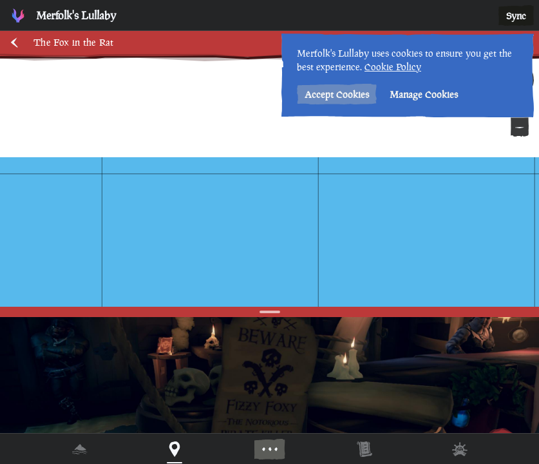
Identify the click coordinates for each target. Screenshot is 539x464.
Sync (516, 16)
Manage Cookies (424, 94)
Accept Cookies (337, 94)
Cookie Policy (392, 66)
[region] (269, 232)
